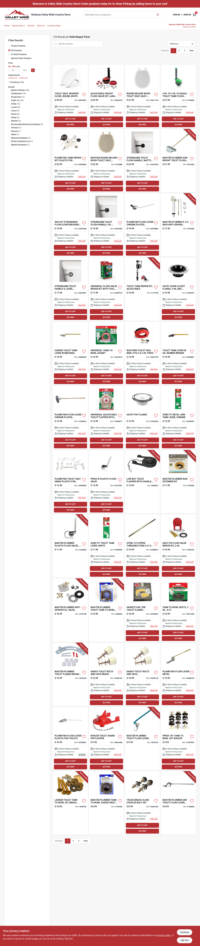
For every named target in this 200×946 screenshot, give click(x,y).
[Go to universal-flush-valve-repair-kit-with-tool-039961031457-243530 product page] (106, 289)
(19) (18, 93)
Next (192, 50)
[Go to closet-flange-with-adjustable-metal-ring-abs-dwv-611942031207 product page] (178, 289)
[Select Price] (33, 70)
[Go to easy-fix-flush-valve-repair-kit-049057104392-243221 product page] (178, 546)
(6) (15, 114)
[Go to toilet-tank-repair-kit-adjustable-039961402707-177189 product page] (142, 289)
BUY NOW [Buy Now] (70, 125)
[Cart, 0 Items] (194, 14)
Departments (17, 26)
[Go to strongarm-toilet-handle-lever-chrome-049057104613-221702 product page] (70, 289)
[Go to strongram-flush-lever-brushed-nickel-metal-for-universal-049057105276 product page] (70, 225)
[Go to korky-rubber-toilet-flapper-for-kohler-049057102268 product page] (106, 738)
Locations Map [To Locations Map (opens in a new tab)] (53, 26)
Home (7, 26)
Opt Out (184, 940)
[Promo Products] (9, 46)
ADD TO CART (70, 119)
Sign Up (187, 15)
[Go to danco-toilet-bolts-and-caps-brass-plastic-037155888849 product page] (142, 674)
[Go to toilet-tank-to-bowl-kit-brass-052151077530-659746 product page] (70, 803)
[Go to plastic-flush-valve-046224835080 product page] (106, 481)
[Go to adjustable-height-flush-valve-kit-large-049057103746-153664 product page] (106, 96)
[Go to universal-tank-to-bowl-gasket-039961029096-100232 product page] (106, 353)
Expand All (24, 78)
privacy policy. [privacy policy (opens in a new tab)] (164, 935)
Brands (31, 26)
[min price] (13, 70)
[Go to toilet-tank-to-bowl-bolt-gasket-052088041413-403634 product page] (106, 610)
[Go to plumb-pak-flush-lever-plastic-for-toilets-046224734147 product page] (70, 738)
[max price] (25, 70)
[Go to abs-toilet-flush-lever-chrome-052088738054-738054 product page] (178, 803)
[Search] (158, 14)
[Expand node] (9, 82)
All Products (16, 50)
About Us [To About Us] (41, 26)
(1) (16, 127)
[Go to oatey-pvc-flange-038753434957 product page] (142, 417)
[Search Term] (122, 15)
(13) (15, 104)
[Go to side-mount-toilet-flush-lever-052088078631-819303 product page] (178, 160)
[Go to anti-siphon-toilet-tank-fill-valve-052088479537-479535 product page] (178, 225)
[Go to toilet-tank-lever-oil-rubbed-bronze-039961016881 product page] (178, 353)
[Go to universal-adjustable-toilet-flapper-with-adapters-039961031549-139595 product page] (106, 417)
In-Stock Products (19, 54)
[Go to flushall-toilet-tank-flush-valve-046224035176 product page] (178, 96)
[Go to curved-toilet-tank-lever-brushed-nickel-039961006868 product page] (70, 353)
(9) (15, 107)
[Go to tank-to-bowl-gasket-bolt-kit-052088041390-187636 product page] (106, 803)
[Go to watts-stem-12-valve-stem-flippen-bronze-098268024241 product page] (142, 546)
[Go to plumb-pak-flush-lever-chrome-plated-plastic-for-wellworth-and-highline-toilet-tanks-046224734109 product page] (142, 225)
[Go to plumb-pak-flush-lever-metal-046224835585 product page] (178, 674)
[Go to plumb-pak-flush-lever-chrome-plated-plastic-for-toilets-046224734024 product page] (70, 417)
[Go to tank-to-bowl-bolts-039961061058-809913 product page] (178, 610)
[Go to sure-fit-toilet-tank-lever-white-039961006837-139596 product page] (106, 546)
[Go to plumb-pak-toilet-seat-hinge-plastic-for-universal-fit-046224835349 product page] (70, 481)
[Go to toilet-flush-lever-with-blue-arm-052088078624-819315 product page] (142, 738)
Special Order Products (21, 58)
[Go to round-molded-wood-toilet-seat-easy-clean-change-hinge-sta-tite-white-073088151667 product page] (142, 96)
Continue (184, 932)
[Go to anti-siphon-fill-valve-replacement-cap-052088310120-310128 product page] (70, 610)
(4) (15, 117)
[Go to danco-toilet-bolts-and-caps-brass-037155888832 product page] (106, 674)
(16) (17, 100)
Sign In (176, 15)
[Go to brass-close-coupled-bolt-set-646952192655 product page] (142, 803)
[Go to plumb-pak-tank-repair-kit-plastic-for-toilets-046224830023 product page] (70, 160)
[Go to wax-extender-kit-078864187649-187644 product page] (178, 481)
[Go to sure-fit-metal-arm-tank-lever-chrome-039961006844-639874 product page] (178, 417)
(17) (18, 97)
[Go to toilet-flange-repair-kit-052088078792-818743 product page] (70, 674)
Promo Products (18, 46)
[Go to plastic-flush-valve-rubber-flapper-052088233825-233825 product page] (70, 546)
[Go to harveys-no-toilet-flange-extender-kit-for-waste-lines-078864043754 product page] (142, 610)
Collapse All (12, 78)
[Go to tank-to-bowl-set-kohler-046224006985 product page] (178, 738)
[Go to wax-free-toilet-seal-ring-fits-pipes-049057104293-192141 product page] (142, 353)
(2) (27, 124)
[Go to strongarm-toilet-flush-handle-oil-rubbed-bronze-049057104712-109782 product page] (106, 225)
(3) (16, 121)
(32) (20, 90)
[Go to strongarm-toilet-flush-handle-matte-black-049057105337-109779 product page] (142, 160)
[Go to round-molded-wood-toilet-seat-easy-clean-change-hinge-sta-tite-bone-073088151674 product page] (106, 160)
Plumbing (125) (17, 82)
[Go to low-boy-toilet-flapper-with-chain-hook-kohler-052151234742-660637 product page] (142, 481)
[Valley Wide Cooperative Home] (16, 14)
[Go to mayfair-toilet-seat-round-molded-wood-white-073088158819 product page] (70, 96)
